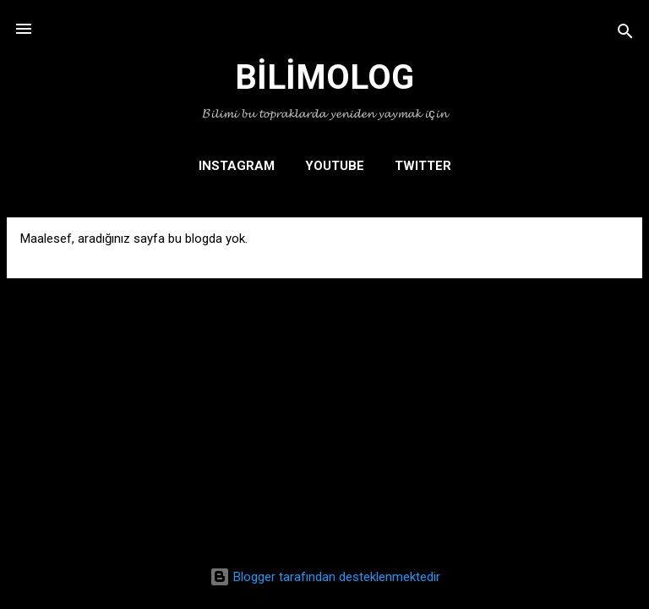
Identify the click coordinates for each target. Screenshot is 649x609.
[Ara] (625, 34)
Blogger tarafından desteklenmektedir (325, 576)
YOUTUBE (334, 165)
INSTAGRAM (237, 165)
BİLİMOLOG (324, 77)
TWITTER (423, 165)
